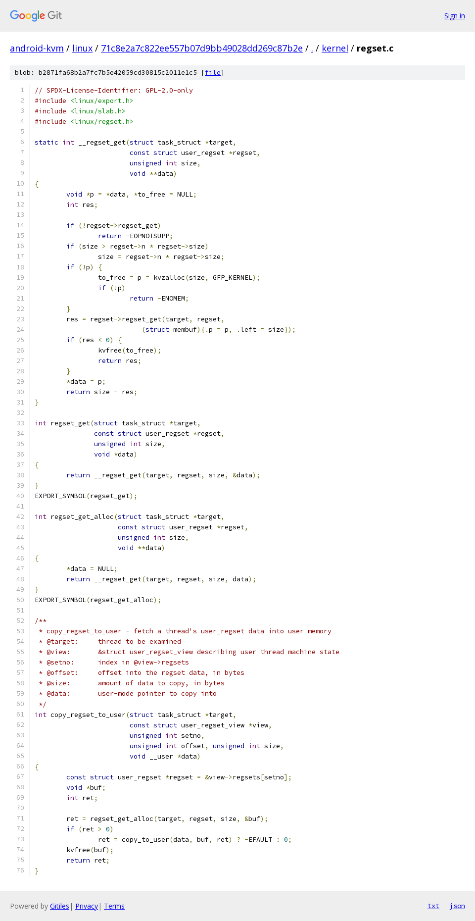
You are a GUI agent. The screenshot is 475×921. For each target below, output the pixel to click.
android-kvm (37, 48)
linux (82, 48)
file (213, 72)
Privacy (86, 906)
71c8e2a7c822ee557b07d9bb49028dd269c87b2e (202, 48)
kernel (335, 48)
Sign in (454, 15)
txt (433, 905)
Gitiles (59, 906)
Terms (114, 906)
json (457, 905)
